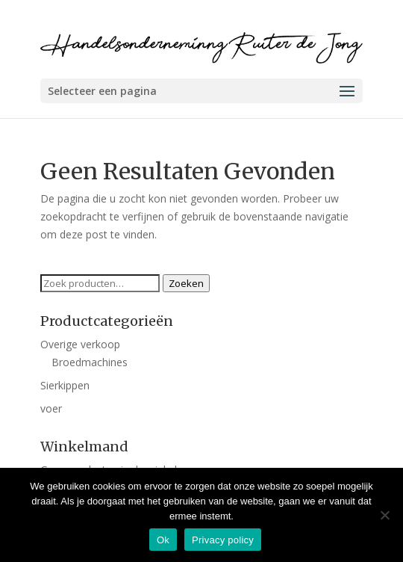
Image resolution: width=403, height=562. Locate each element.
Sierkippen (65, 385)
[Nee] (384, 514)
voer (51, 408)
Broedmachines (89, 362)
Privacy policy (223, 540)
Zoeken (186, 283)
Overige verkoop (80, 344)
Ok (163, 540)
